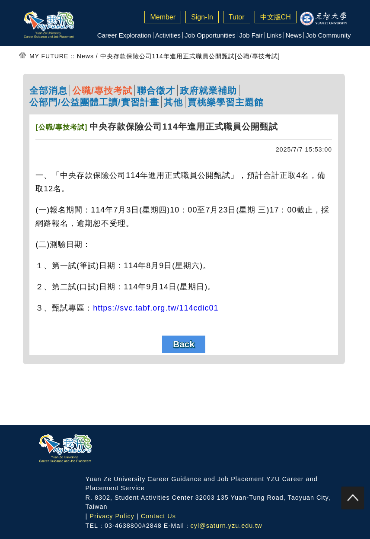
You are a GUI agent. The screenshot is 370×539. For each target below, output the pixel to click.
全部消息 (48, 90)
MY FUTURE (48, 56)
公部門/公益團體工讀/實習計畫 (94, 102)
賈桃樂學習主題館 (226, 102)
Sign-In (202, 17)
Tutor (237, 17)
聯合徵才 (156, 90)
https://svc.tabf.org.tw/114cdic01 (155, 308)
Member (162, 17)
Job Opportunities (210, 35)
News (294, 35)
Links (274, 35)
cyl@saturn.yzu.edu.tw (226, 525)
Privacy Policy (111, 516)
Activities (168, 35)
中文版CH (275, 17)
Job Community (328, 35)
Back (184, 344)
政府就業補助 (208, 90)
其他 (173, 102)
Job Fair (250, 35)
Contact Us (158, 516)
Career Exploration (124, 35)
